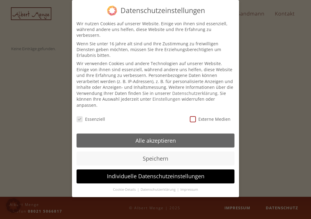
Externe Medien (210, 116)
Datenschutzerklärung (194, 90)
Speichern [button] (155, 155)
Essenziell (91, 116)
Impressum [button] (189, 186)
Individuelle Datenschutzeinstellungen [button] (155, 173)
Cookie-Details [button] (125, 186)
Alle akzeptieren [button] (155, 137)
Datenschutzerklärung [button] (158, 186)
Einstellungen (166, 96)
